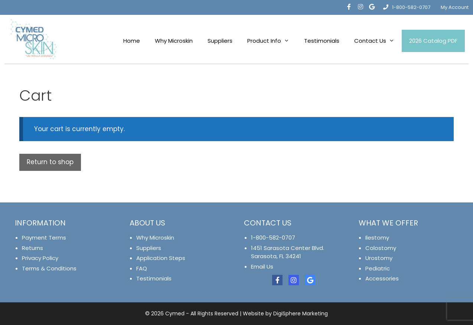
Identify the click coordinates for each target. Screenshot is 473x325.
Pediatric (377, 268)
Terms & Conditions (49, 268)
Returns (32, 248)
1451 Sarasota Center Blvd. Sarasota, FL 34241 (287, 252)
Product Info (272, 41)
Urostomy (378, 258)
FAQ (141, 268)
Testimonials (321, 41)
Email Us (262, 266)
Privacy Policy (40, 258)
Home (131, 41)
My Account (455, 7)
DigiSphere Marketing (300, 313)
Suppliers (220, 41)
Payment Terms (44, 237)
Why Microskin (174, 41)
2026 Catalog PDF (433, 41)
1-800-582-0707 (407, 7)
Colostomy (380, 248)
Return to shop (50, 161)
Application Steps (160, 258)
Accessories (382, 278)
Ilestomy (377, 237)
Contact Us (378, 41)
